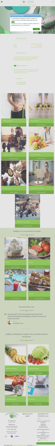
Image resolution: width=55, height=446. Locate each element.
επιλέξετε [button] (19, 23)
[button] (36, 29)
